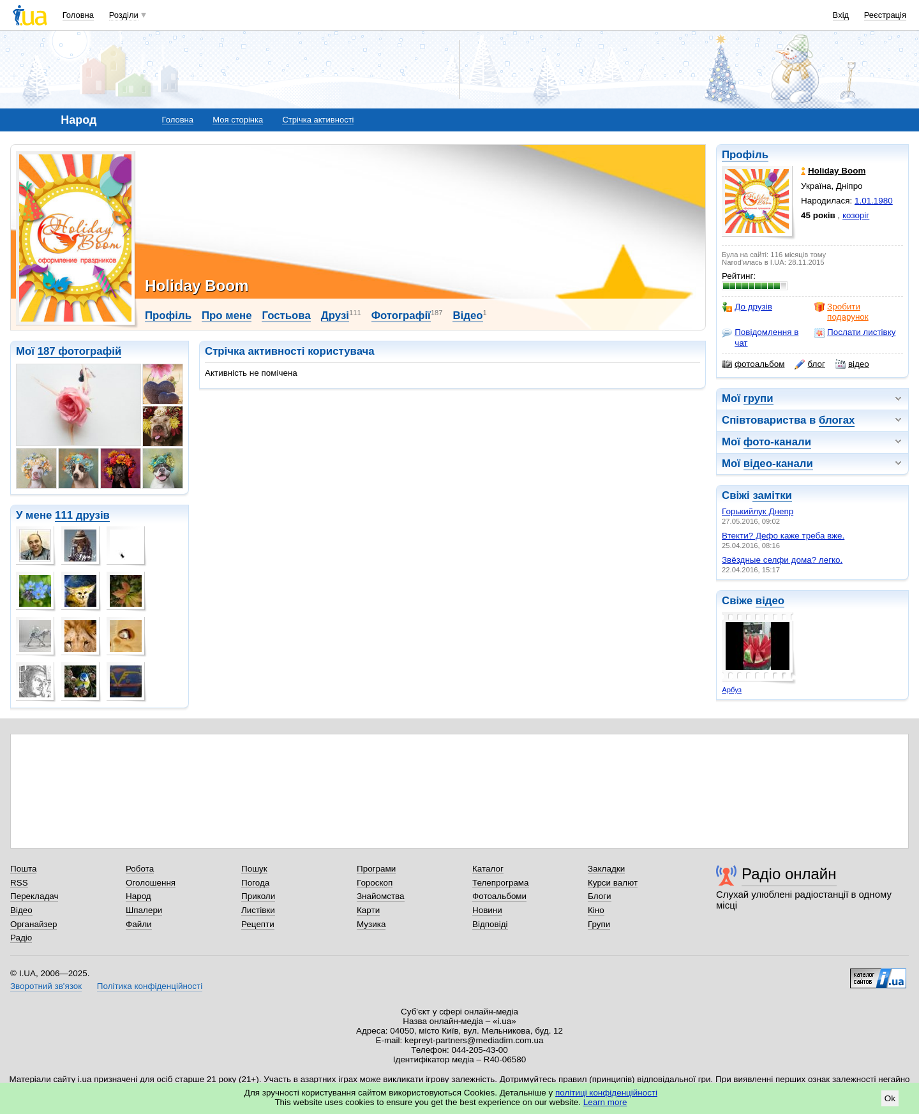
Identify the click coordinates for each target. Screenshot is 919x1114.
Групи (599, 924)
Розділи (123, 15)
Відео (467, 315)
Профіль (745, 155)
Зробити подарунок (841, 312)
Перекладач (34, 896)
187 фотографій (80, 351)
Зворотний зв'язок (46, 986)
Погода (255, 882)
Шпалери (144, 910)
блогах (837, 420)
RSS (19, 882)
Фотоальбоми (499, 896)
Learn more (605, 1102)
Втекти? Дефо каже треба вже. (783, 535)
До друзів (747, 307)
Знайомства (381, 896)
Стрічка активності (318, 119)
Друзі (335, 315)
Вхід (841, 15)
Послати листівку (854, 332)
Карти (368, 910)
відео (852, 364)
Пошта (23, 868)
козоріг (855, 215)
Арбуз (732, 690)
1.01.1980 (874, 200)
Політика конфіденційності (149, 986)
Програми (376, 868)
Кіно (596, 910)
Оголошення (151, 882)
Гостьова (286, 315)
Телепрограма (500, 882)
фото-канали (777, 442)
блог (810, 364)
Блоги (599, 896)
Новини (487, 910)
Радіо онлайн (789, 873)
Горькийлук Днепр (757, 511)
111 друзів (82, 515)
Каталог (488, 868)
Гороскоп (374, 882)
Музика (371, 924)
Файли (139, 924)
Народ (138, 896)
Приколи (258, 896)
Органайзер (33, 924)
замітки (772, 495)
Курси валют (613, 882)
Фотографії (401, 315)
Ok (890, 1098)
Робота (140, 868)
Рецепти (257, 924)
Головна (78, 15)
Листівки (258, 910)
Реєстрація (885, 15)
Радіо (21, 937)
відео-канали (778, 463)
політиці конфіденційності (606, 1092)
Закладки (606, 868)
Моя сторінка (238, 119)
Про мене (227, 315)
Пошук (254, 868)
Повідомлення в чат (760, 337)
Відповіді (490, 924)
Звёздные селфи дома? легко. (782, 560)
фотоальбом (753, 364)
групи (758, 398)
